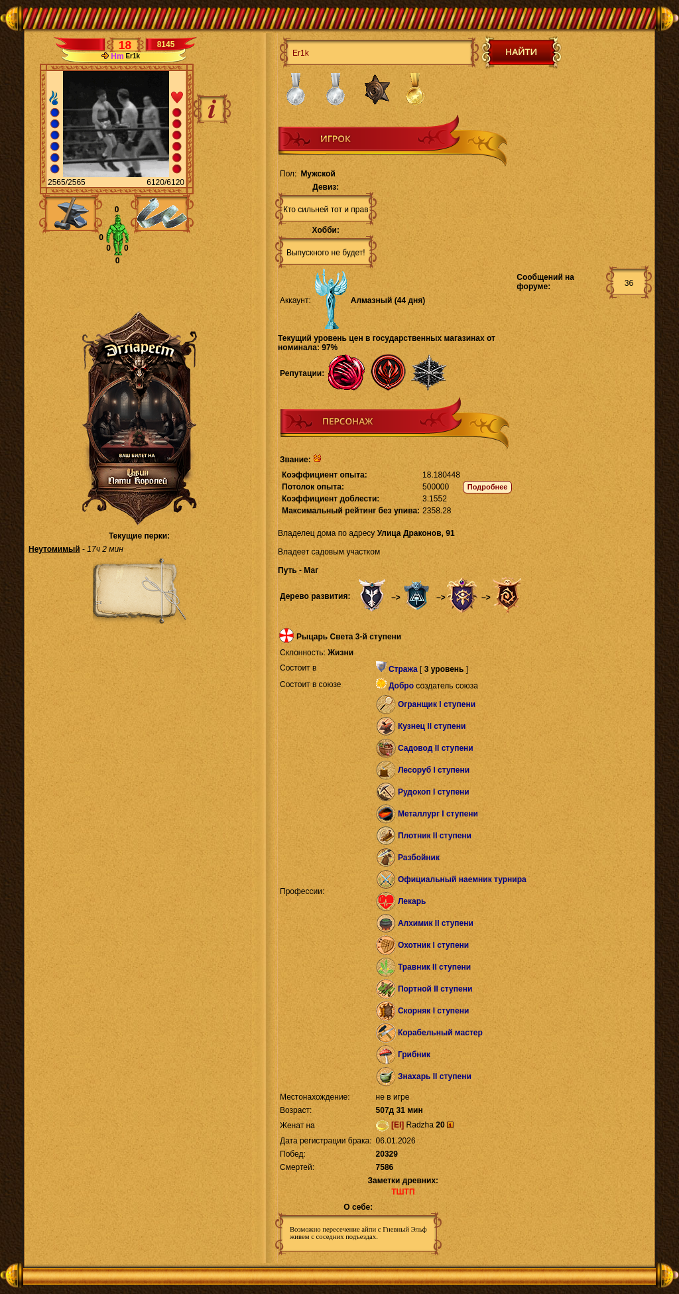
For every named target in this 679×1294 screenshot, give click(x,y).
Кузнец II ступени (432, 726)
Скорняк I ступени (433, 1010)
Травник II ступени (434, 967)
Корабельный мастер (440, 1032)
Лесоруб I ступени (433, 770)
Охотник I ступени (433, 945)
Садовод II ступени (435, 748)
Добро (401, 685)
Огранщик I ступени (436, 704)
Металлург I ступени (438, 813)
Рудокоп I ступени (433, 792)
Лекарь (412, 901)
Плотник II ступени (434, 835)
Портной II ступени (435, 989)
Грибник (414, 1054)
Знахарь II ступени (434, 1076)
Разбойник (419, 857)
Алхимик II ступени (435, 923)
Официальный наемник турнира (462, 879)
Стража (403, 669)
